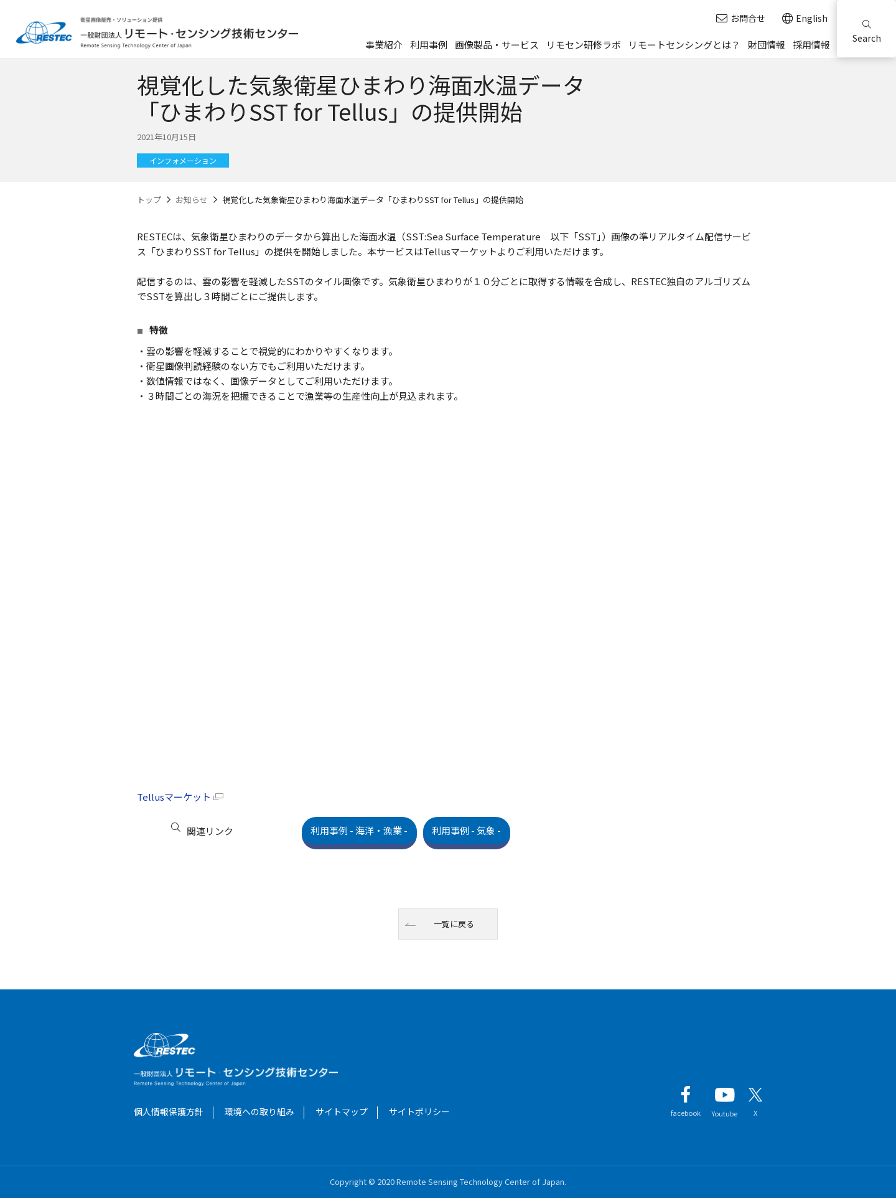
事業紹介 (384, 44)
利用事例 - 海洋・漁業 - (369, 830)
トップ (149, 199)
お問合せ (740, 18)
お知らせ (191, 199)
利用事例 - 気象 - (495, 830)
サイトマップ (341, 1111)
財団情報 (766, 44)
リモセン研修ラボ (583, 44)
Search (866, 32)
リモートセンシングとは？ (684, 44)
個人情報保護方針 (168, 1111)
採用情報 (811, 44)
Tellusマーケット (174, 796)
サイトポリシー (419, 1111)
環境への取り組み (259, 1111)
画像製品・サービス (497, 44)
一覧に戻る (454, 924)
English (805, 18)
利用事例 (428, 44)
